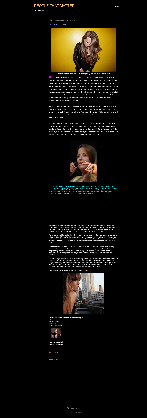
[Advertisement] (83, 383)
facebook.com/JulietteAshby (59, 325)
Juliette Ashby (54, 321)
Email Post (57, 352)
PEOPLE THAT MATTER (54, 6)
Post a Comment (55, 363)
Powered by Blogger (73, 408)
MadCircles (78, 412)
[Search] (117, 6)
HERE (85, 270)
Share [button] (29, 21)
